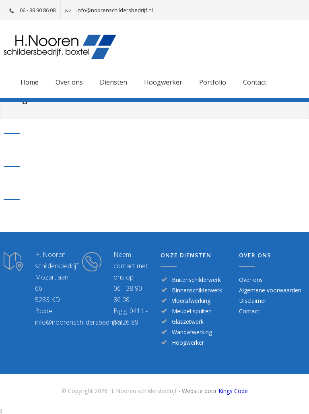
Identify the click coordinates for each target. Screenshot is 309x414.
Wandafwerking (192, 332)
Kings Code (233, 391)
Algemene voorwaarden (270, 290)
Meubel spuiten (192, 311)
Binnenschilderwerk (197, 290)
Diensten (113, 82)
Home (30, 82)
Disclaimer (252, 300)
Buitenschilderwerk (196, 280)
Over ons (69, 82)
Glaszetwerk (188, 321)
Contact (254, 82)
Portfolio (212, 82)
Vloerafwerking (191, 300)
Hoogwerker (163, 82)
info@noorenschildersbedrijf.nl (114, 10)
